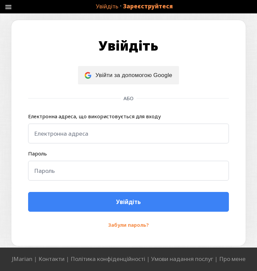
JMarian (22, 259)
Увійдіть (107, 6)
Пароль (37, 153)
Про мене (232, 259)
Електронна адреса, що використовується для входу (94, 116)
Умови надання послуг (182, 259)
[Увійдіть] (128, 202)
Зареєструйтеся (148, 6)
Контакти (51, 259)
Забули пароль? (128, 224)
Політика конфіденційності (108, 259)
